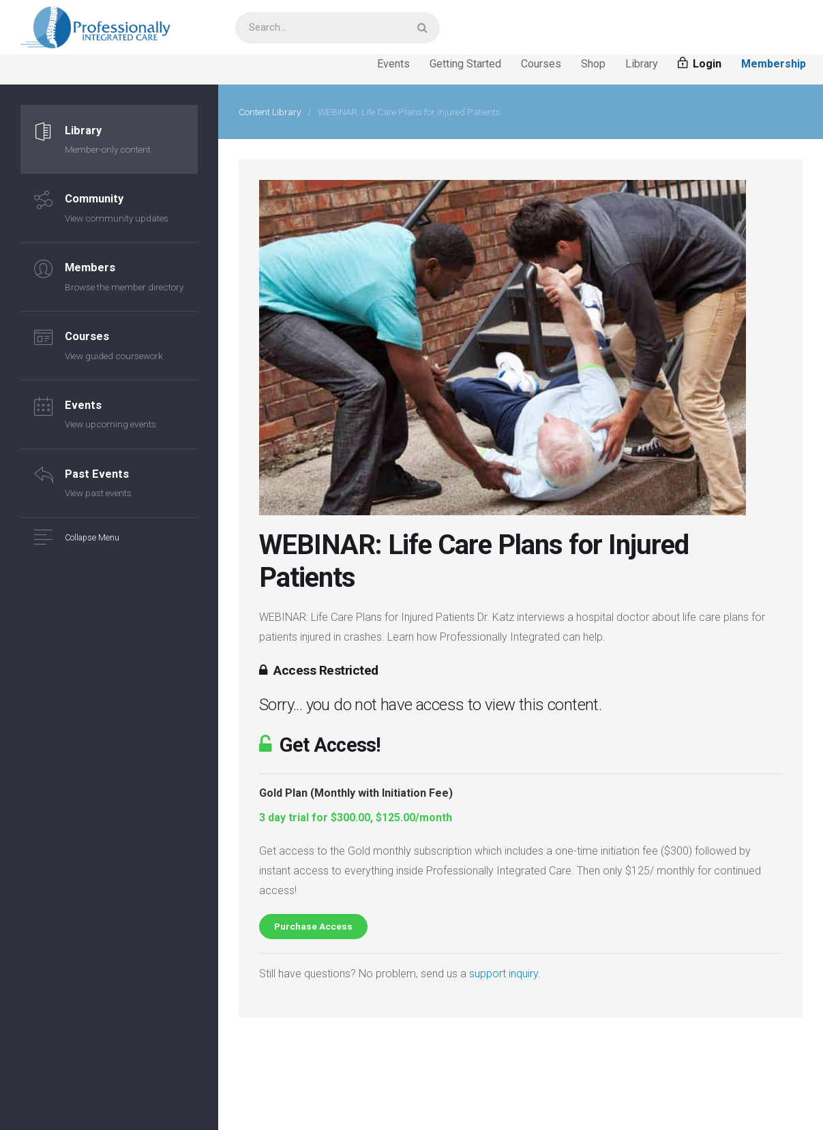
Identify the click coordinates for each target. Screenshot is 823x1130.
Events (393, 63)
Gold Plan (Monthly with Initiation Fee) (356, 793)
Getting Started (465, 63)
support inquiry (503, 973)
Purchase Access (313, 926)
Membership (773, 63)
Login (699, 63)
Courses (541, 63)
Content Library (270, 111)
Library (641, 63)
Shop (593, 63)
